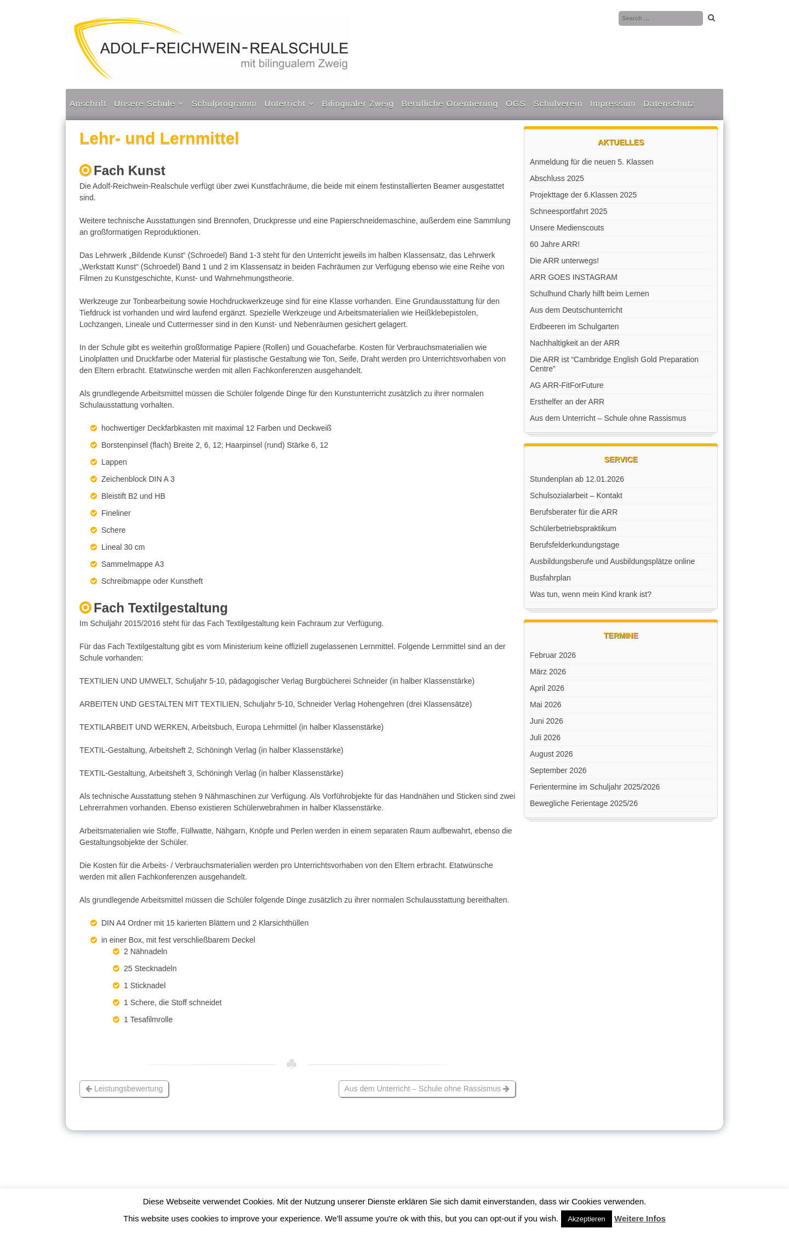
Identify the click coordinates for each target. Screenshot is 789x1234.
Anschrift (88, 103)
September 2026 (558, 770)
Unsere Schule (144, 103)
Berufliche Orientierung (450, 103)
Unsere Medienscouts (567, 227)
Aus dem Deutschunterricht (576, 310)
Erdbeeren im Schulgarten (574, 326)
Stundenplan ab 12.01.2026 (577, 479)
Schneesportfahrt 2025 (569, 211)
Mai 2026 (546, 704)
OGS (515, 103)
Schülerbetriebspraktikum (573, 528)
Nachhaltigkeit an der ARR (575, 343)
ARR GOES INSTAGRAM (574, 277)
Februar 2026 (553, 655)
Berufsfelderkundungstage (574, 544)
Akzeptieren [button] (586, 1219)
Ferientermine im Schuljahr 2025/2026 (595, 786)
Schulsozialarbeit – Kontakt (576, 495)
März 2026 (548, 671)
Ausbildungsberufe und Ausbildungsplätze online (612, 561)
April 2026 (547, 688)
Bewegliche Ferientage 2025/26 (584, 803)
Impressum (613, 103)
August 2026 (551, 754)
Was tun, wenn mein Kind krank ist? (590, 594)
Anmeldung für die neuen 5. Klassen (592, 161)
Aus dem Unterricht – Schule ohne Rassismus (427, 1088)
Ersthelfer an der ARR (567, 401)
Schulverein (558, 103)
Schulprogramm (224, 103)
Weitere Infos (640, 1218)
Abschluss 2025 (557, 178)
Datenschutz (669, 103)
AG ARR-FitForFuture (567, 385)
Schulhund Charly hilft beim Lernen (589, 293)
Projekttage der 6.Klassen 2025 (583, 194)
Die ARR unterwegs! (564, 260)
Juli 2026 (545, 737)
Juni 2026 (546, 721)
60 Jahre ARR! (555, 244)
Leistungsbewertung (124, 1088)
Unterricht (285, 103)
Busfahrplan (550, 577)
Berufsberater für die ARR (574, 512)
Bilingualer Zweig (358, 103)
